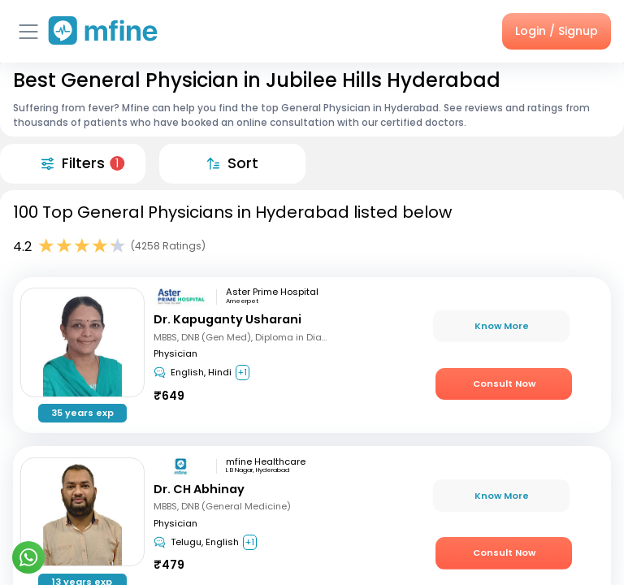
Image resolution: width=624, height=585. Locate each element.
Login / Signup (556, 31)
